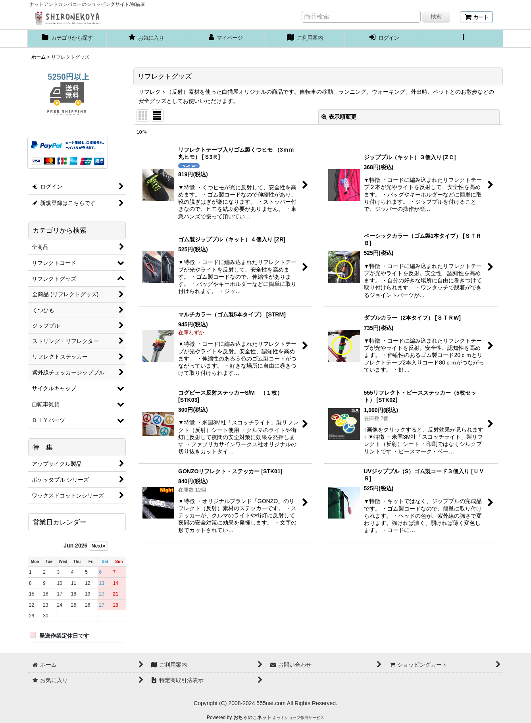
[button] (464, 38)
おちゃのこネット (252, 717)
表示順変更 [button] (338, 117)
